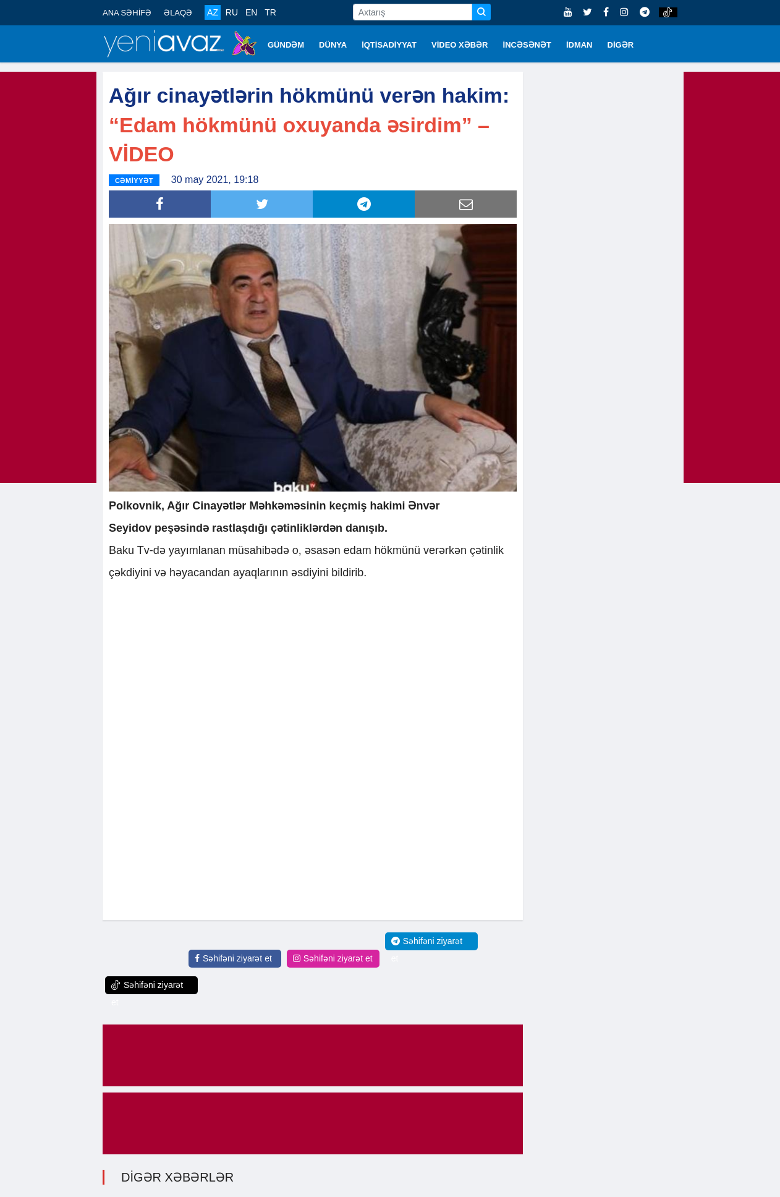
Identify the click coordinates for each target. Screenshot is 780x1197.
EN (251, 12)
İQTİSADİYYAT (389, 44)
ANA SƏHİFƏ (127, 12)
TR (270, 12)
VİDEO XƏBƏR (459, 44)
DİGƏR (621, 44)
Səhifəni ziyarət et (233, 958)
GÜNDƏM (286, 44)
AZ (212, 12)
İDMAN (579, 44)
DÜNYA (333, 44)
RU (232, 12)
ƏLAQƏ (178, 12)
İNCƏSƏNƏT (527, 44)
